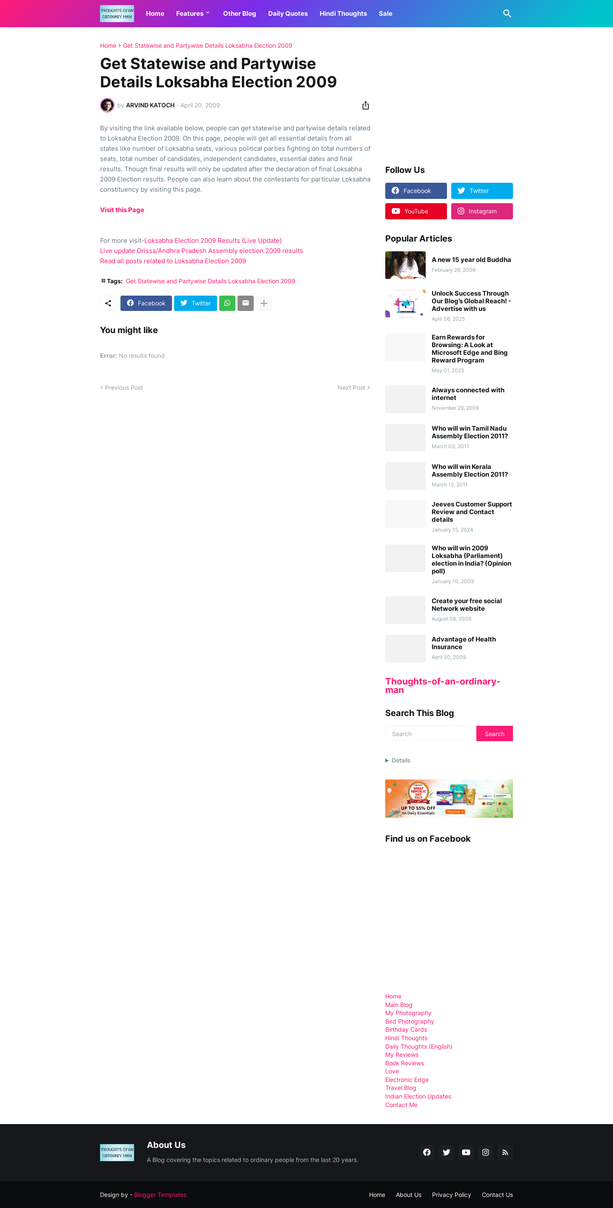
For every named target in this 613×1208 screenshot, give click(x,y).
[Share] (363, 105)
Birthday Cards (406, 1029)
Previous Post (124, 387)
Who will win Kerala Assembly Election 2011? (470, 470)
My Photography (408, 1012)
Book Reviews (404, 1063)
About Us (408, 1194)
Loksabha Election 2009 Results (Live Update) (213, 240)
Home (155, 13)
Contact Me (401, 1104)
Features (189, 13)
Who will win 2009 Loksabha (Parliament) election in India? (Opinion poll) (471, 559)
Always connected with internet (468, 394)
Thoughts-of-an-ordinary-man (443, 685)
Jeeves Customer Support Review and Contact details (472, 511)
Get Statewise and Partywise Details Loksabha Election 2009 (207, 46)
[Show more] (264, 303)
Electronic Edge (407, 1079)
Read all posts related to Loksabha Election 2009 (173, 261)
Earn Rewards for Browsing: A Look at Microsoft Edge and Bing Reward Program (470, 349)
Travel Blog (400, 1087)
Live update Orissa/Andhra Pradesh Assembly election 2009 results (201, 251)
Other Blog (239, 13)
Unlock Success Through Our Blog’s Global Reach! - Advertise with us (471, 301)
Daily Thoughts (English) (419, 1046)
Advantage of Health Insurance (464, 643)
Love (392, 1071)
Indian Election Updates (418, 1096)
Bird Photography (409, 1021)
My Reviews (401, 1054)
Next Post (351, 387)
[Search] (505, 13)
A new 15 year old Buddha (471, 260)
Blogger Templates (160, 1194)
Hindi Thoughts (343, 13)
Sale (385, 13)
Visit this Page (122, 210)
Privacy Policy (451, 1194)
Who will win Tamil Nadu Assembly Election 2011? (470, 432)
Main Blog (398, 1004)
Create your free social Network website (467, 605)
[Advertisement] (449, 95)
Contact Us (497, 1194)
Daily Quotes (288, 13)
